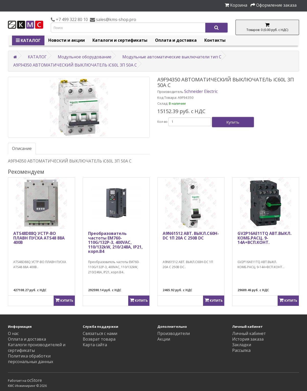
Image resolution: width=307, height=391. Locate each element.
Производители (173, 333)
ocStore (34, 380)
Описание (22, 148)
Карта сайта (95, 344)
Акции (163, 339)
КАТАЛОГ (28, 40)
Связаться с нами (100, 333)
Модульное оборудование (84, 57)
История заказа (248, 339)
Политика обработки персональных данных (30, 358)
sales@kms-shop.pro (115, 19)
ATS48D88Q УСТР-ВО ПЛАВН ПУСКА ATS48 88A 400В (39, 238)
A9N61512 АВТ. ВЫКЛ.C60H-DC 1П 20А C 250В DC (191, 236)
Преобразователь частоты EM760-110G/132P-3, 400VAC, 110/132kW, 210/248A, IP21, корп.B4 (115, 242)
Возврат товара (99, 339)
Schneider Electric (201, 91)
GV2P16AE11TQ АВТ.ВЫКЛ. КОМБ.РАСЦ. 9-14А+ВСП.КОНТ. (264, 238)
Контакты (215, 40)
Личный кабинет (249, 333)
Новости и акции (66, 40)
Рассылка (241, 350)
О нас (13, 333)
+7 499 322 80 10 (71, 19)
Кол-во (162, 122)
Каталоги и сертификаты (119, 40)
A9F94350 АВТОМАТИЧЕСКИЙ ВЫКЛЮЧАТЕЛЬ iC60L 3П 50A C (75, 65)
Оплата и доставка (176, 40)
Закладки (241, 344)
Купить (232, 122)
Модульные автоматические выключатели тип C (171, 57)
